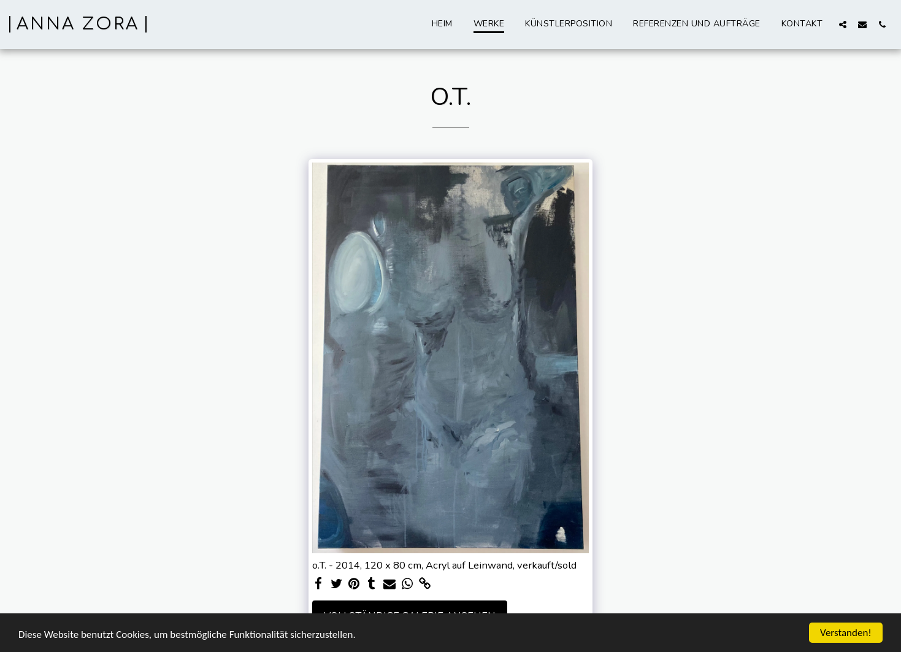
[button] (843, 24)
